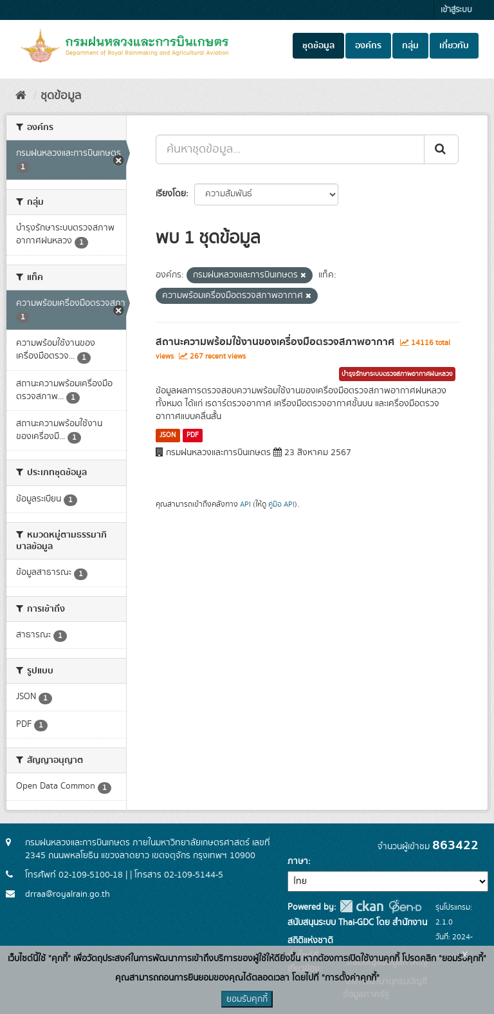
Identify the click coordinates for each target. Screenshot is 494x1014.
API (245, 504)
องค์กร (368, 46)
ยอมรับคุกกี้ (247, 999)
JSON (168, 435)
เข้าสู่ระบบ (456, 10)
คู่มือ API (281, 504)
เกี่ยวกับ (454, 46)
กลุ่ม (410, 46)
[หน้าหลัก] (20, 96)
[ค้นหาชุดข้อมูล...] (290, 149)
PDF (193, 435)
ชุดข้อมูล (318, 46)
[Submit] (441, 149)
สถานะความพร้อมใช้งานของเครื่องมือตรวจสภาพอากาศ (275, 341)
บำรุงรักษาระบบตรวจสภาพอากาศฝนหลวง (397, 374)
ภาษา (298, 861)
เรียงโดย (171, 193)
